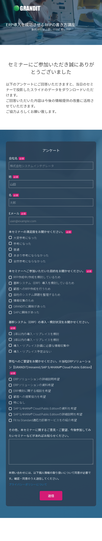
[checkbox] (51, 249)
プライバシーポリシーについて (28, 484)
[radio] (51, 238)
